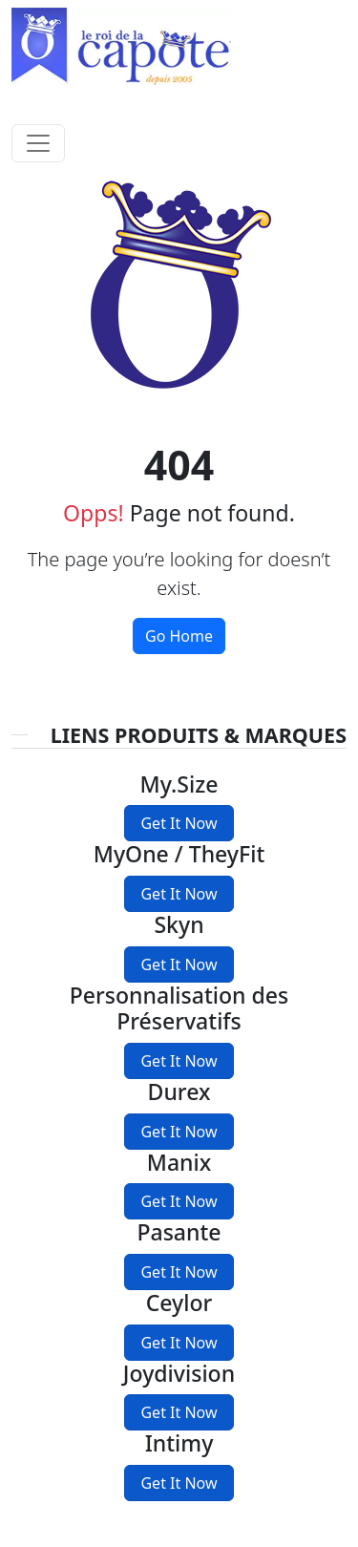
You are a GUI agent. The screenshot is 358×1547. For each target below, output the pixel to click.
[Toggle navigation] (38, 143)
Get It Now (178, 823)
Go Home (179, 635)
